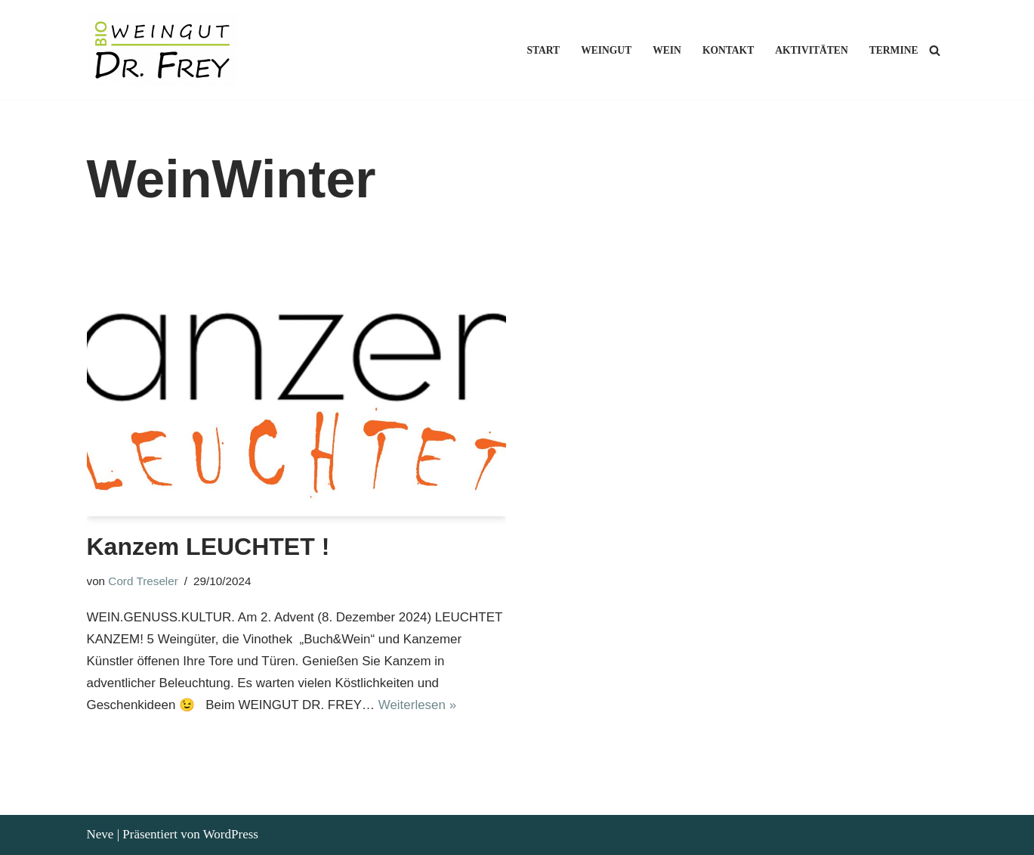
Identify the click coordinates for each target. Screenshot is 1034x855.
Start (542, 50)
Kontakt (727, 50)
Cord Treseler (143, 581)
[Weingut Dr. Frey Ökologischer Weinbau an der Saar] (166, 50)
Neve (100, 834)
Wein (667, 50)
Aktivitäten (811, 50)
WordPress (230, 834)
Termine (893, 50)
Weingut (605, 50)
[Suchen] (934, 50)
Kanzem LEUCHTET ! (208, 546)
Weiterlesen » (418, 705)
